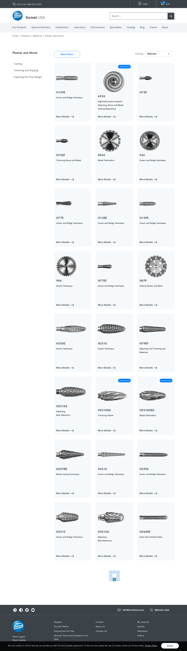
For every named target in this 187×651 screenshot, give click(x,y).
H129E (60, 92)
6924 (101, 96)
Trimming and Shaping (26, 70)
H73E (143, 92)
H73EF (60, 155)
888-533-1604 (162, 610)
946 (59, 280)
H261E (102, 469)
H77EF (102, 280)
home (15, 36)
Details (140, 626)
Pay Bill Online (61, 626)
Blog (142, 27)
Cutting (18, 64)
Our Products (19, 27)
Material (37, 36)
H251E (102, 343)
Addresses (142, 631)
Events (153, 27)
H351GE (103, 531)
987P (143, 280)
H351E (60, 531)
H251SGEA (147, 410)
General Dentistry (41, 27)
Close (170, 646)
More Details (63, 116)
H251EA (61, 406)
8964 (101, 155)
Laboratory (80, 27)
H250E (60, 343)
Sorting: (139, 54)
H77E (60, 217)
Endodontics (62, 27)
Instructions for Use (64, 631)
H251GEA (104, 410)
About (165, 27)
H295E (144, 469)
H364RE (145, 531)
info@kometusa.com (133, 610)
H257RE (61, 469)
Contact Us (101, 631)
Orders (140, 636)
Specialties (116, 27)
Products (25, 36)
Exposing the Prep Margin (28, 77)
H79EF (144, 343)
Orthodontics (98, 27)
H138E (102, 217)
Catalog (131, 27)
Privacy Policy (151, 646)
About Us (100, 626)
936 (142, 155)
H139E (144, 217)
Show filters (67, 54)
